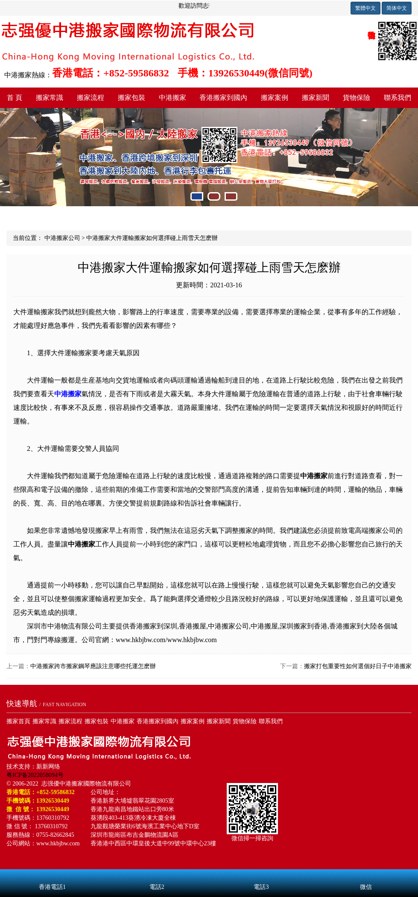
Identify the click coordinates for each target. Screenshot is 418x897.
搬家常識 (49, 97)
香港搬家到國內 (223, 97)
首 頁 (14, 97)
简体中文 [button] (396, 8)
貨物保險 (356, 97)
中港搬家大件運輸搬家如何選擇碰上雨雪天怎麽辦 (152, 238)
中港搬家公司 (62, 238)
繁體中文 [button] (365, 8)
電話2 (157, 875)
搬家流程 (90, 97)
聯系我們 (271, 721)
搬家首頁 (18, 721)
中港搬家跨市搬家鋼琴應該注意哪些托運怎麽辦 (93, 666)
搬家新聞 (315, 97)
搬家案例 (274, 97)
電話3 (261, 875)
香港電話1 (52, 875)
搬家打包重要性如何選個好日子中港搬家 (358, 666)
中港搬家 (172, 97)
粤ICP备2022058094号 (35, 775)
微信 (365, 875)
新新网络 (48, 766)
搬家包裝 (131, 97)
